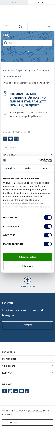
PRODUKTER (8, 352)
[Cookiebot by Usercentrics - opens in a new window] (39, 160)
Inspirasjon (9, 359)
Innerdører (44, 70)
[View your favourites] (34, 27)
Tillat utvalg (27, 266)
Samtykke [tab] (10, 168)
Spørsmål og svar (26, 70)
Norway (10, 422)
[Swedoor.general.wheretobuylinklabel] (48, 27)
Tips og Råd (8, 70)
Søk (27, 51)
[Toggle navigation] (7, 27)
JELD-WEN (7, 372)
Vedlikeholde (13, 76)
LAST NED (28, 325)
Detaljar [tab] (28, 168)
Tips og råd (9, 366)
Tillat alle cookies (27, 257)
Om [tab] (45, 168)
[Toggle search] (21, 27)
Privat (14, 2)
